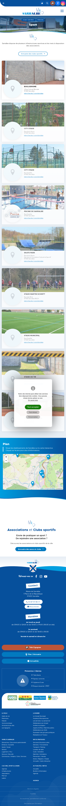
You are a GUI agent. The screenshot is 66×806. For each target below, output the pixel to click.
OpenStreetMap (50, 488)
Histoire (4, 721)
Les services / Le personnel (41, 721)
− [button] (6, 461)
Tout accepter (33, 407)
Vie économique (7, 723)
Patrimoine (5, 718)
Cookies (33, 794)
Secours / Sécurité (7, 754)
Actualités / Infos (40, 766)
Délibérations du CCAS (40, 730)
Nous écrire (33, 607)
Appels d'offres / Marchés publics (43, 728)
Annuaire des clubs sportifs (31, 54)
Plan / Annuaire (33, 654)
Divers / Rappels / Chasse (41, 759)
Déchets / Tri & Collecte (40, 745)
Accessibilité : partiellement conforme (33, 799)
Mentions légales (33, 789)
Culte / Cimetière (38, 752)
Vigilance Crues (38, 682)
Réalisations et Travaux (40, 735)
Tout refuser (33, 412)
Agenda (4, 769)
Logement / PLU (7, 752)
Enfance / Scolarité (8, 745)
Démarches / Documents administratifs (14, 742)
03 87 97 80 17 (33, 602)
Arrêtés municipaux (39, 725)
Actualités (33, 661)
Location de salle (38, 749)
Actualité (36, 769)
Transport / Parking (39, 747)
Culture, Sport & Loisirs (11, 766)
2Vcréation (38, 803)
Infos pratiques (39, 739)
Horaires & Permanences (40, 718)
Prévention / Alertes (39, 756)
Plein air (4, 776)
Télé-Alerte (37, 675)
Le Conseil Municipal (39, 716)
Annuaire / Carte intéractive (41, 761)
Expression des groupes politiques (43, 732)
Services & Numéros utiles (41, 742)
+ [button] (6, 457)
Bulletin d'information (40, 771)
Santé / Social (6, 747)
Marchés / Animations (39, 754)
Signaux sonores (38, 679)
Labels (4, 778)
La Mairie (36, 713)
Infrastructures (6, 771)
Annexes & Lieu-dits (8, 725)
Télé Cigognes (33, 647)
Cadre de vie (6, 716)
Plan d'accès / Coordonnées (33, 93)
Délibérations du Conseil (40, 723)
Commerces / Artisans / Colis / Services (14, 756)
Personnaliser (33, 417)
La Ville (4, 713)
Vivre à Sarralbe (8, 739)
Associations (5, 773)
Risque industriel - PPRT (41, 686)
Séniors (4, 749)
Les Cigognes (6, 728)
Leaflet (42, 488)
